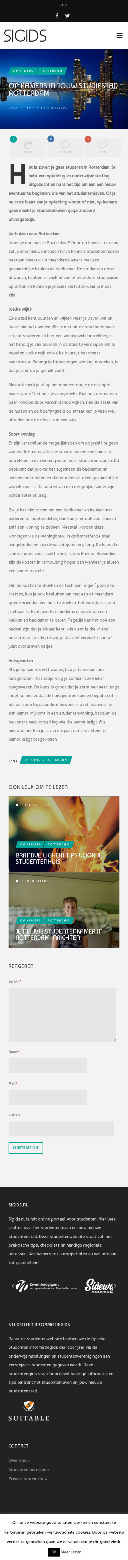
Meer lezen (71, 1552)
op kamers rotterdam (46, 759)
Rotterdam (52, 71)
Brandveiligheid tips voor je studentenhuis (59, 858)
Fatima (27, 107)
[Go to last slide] (13, 1286)
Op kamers (23, 71)
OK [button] (53, 1552)
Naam (14, 1052)
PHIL (64, 5)
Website (14, 1115)
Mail (13, 1084)
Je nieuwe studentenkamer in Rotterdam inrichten (59, 934)
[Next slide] (115, 1286)
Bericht (15, 981)
